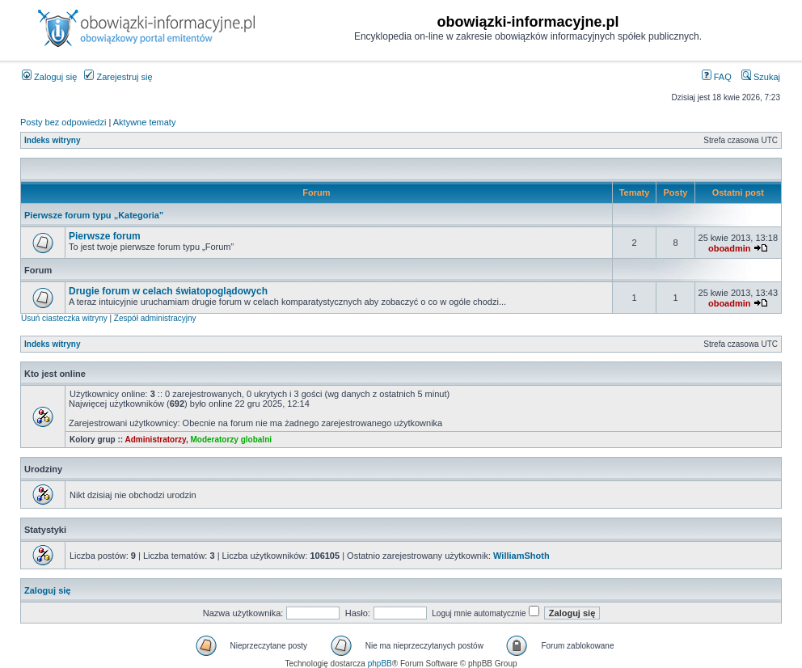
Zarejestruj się (118, 77)
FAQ (717, 77)
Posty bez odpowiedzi (63, 122)
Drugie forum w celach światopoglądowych (168, 291)
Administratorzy (155, 439)
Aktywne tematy (144, 122)
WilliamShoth (521, 555)
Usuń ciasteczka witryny (64, 318)
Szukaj (760, 77)
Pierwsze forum (105, 236)
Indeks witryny (52, 140)
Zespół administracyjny (155, 318)
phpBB (380, 663)
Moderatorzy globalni (231, 439)
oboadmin (729, 248)
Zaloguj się (49, 77)
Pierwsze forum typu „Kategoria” (93, 215)
